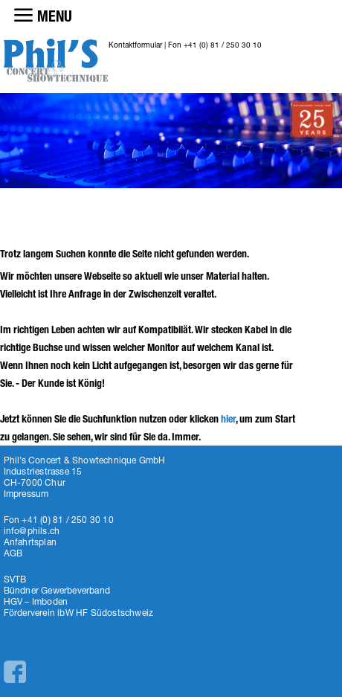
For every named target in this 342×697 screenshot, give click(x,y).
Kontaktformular (135, 44)
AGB (13, 553)
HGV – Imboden (36, 601)
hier (228, 419)
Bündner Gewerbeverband (57, 590)
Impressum (26, 493)
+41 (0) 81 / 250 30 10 (223, 44)
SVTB (15, 579)
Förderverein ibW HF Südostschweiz (79, 612)
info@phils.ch (32, 530)
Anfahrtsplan (30, 541)
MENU (54, 16)
